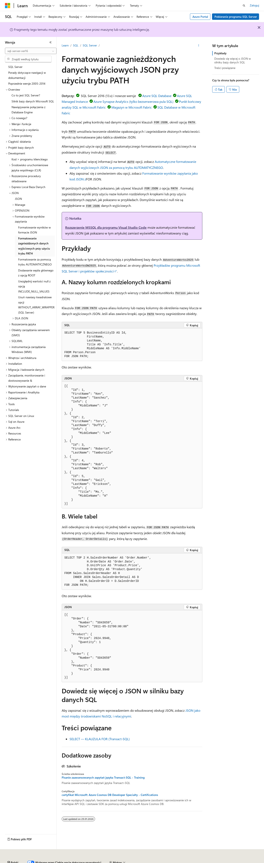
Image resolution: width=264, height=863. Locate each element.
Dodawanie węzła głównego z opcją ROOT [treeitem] (35, 272)
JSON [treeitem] (18, 199)
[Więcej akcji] (198, 45)
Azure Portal (200, 17)
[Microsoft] (7, 5)
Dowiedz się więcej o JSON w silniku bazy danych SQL (232, 60)
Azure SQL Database (156, 96)
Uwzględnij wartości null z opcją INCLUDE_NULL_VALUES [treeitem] (34, 286)
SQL (75, 45)
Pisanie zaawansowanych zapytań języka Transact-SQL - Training (103, 777)
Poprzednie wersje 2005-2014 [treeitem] (26, 83)
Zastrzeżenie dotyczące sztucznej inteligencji (33, 861)
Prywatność (139, 861)
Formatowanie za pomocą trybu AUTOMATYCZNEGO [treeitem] (35, 261)
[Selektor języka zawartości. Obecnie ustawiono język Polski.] (13, 851)
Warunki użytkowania (218, 861)
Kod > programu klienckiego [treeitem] (30, 159)
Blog (96, 861)
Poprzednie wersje (77, 861)
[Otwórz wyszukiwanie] (244, 5)
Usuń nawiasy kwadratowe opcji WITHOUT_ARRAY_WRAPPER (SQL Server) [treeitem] (36, 304)
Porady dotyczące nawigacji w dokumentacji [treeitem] (27, 75)
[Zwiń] (50, 42)
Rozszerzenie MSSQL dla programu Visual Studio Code (106, 227)
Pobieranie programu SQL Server (235, 17)
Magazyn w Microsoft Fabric (131, 107)
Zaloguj (254, 5)
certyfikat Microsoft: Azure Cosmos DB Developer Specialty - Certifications (110, 795)
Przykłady (220, 53)
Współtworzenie (117, 861)
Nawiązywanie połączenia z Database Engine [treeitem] (28, 109)
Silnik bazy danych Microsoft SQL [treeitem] (33, 101)
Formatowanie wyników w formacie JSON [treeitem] (34, 229)
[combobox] (31, 51)
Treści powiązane (224, 68)
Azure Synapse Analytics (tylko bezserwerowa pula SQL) (133, 101)
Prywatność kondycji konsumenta (175, 861)
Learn (65, 45)
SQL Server (90, 45)
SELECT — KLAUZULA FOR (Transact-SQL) (100, 739)
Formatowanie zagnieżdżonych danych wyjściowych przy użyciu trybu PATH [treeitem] (34, 246)
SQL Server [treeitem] (15, 67)
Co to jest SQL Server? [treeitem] (26, 95)
